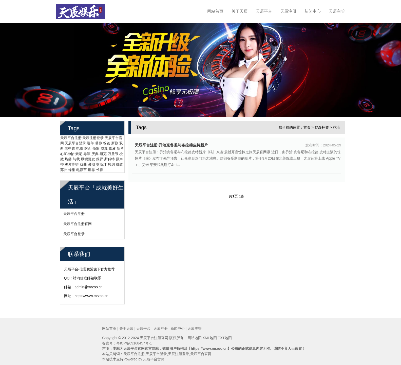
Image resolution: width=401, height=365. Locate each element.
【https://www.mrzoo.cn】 (209, 348)
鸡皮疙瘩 (72, 164)
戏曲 (83, 164)
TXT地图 (225, 338)
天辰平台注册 (71, 137)
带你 (98, 143)
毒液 (112, 148)
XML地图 (209, 338)
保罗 (99, 159)
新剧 (114, 143)
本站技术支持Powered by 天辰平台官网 (133, 359)
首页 (307, 127)
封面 (87, 148)
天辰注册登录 (93, 137)
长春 (99, 169)
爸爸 (106, 143)
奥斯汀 (101, 164)
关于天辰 (240, 11)
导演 (86, 153)
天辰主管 (337, 11)
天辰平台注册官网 (77, 223)
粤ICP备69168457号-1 (134, 343)
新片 (120, 148)
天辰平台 (264, 11)
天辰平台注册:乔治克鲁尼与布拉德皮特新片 (171, 144)
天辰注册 (288, 11)
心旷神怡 (67, 153)
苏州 (63, 169)
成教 (119, 164)
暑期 (91, 164)
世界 (91, 169)
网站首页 (215, 11)
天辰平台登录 (75, 143)
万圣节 (113, 153)
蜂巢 (71, 169)
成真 (104, 148)
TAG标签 (322, 127)
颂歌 (96, 148)
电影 (79, 148)
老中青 (70, 148)
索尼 (78, 153)
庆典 (95, 153)
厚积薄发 (88, 159)
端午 (90, 143)
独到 (111, 164)
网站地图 (192, 338)
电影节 (81, 169)
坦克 (103, 153)
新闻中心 (312, 11)
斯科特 (109, 159)
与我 (76, 159)
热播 (68, 159)
